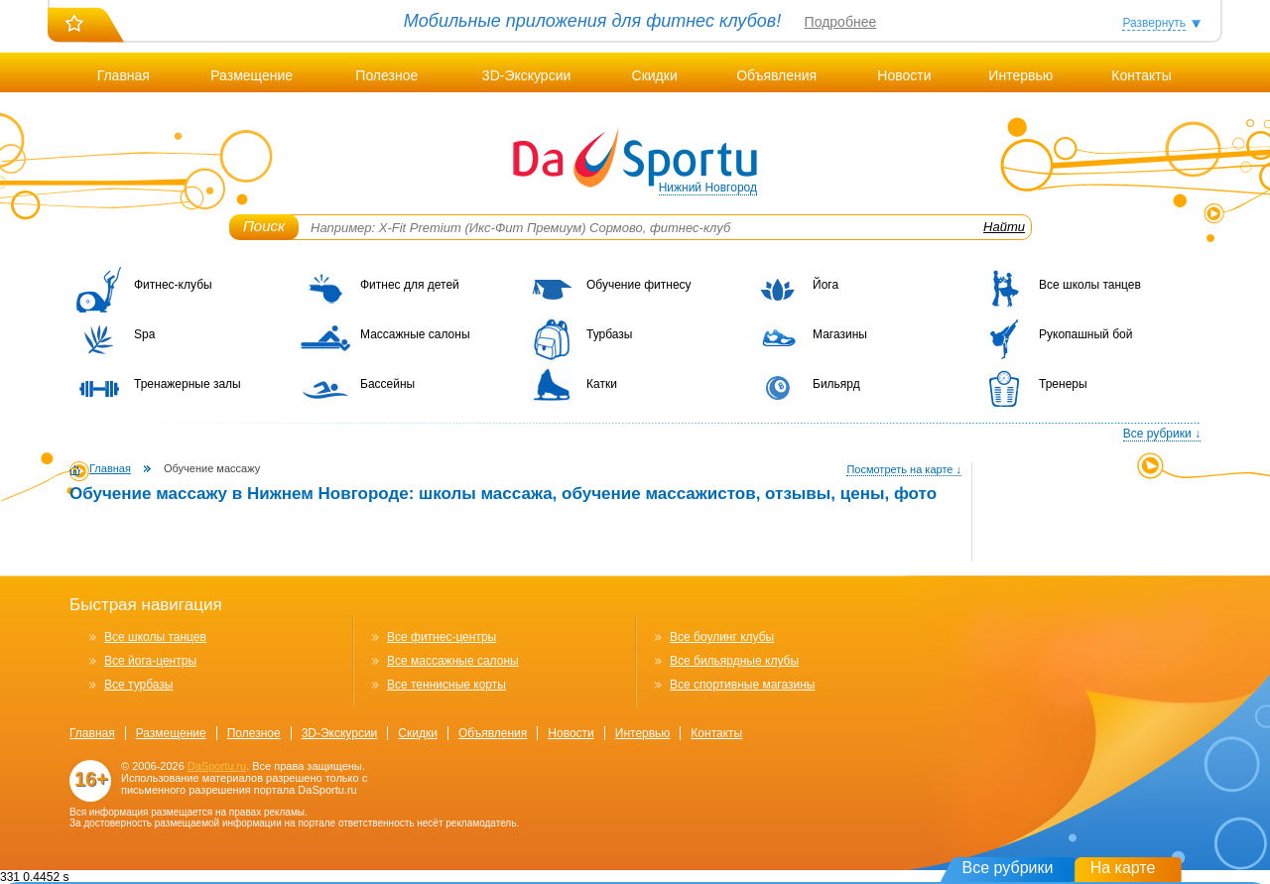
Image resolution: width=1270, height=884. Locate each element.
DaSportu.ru (217, 766)
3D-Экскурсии (526, 75)
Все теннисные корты (446, 685)
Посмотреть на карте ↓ (903, 469)
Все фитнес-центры (441, 637)
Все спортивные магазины (742, 685)
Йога (825, 285)
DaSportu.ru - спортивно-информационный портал (635, 158)
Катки (601, 384)
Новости (904, 75)
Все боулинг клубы (722, 637)
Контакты (1141, 75)
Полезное (386, 75)
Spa (144, 334)
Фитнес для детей (409, 285)
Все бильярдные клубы (734, 661)
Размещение (251, 75)
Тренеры (1063, 384)
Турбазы (609, 334)
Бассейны (387, 384)
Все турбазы (138, 685)
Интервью (1020, 75)
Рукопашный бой (1085, 334)
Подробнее (841, 22)
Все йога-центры (150, 661)
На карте (1123, 867)
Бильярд (836, 384)
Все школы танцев (1090, 285)
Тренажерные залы (187, 384)
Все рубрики (1008, 867)
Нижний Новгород (708, 187)
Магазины (840, 334)
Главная (123, 75)
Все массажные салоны (453, 661)
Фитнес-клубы (173, 285)
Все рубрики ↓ (1162, 434)
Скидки (655, 75)
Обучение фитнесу (639, 285)
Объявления (776, 75)
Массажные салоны (415, 334)
